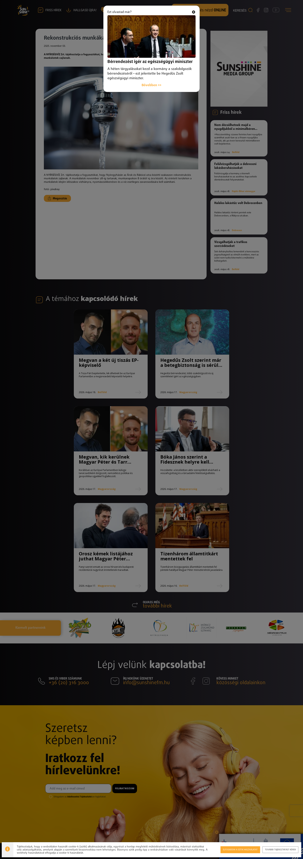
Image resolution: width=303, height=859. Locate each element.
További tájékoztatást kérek (280, 849)
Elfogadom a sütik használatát (240, 849)
